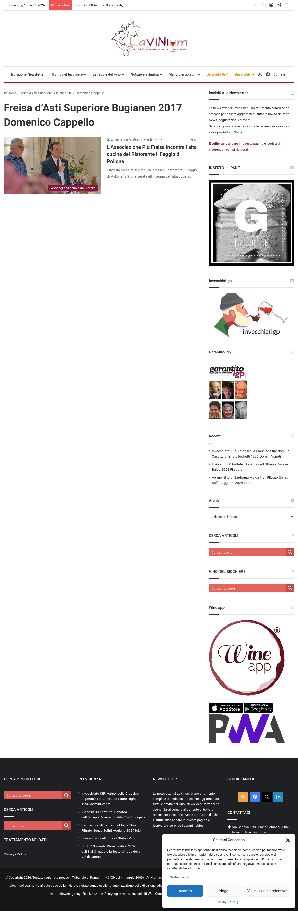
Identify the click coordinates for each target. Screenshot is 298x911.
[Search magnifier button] (290, 552)
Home (10, 93)
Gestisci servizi (180, 877)
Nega (223, 891)
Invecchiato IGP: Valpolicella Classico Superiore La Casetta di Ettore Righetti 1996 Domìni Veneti (110, 798)
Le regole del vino (106, 74)
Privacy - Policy (15, 854)
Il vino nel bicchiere (67, 74)
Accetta (185, 891)
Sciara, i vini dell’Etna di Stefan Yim (108, 838)
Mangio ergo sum (182, 74)
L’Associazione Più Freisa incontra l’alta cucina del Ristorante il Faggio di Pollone (152, 154)
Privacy (221, 902)
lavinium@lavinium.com (249, 832)
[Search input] (247, 552)
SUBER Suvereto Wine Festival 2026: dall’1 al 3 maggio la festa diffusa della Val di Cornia (110, 851)
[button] (287, 840)
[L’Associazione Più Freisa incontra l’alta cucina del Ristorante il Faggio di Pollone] (52, 165)
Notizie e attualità (145, 74)
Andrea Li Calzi (121, 140)
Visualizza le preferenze (267, 891)
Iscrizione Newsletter (28, 74)
